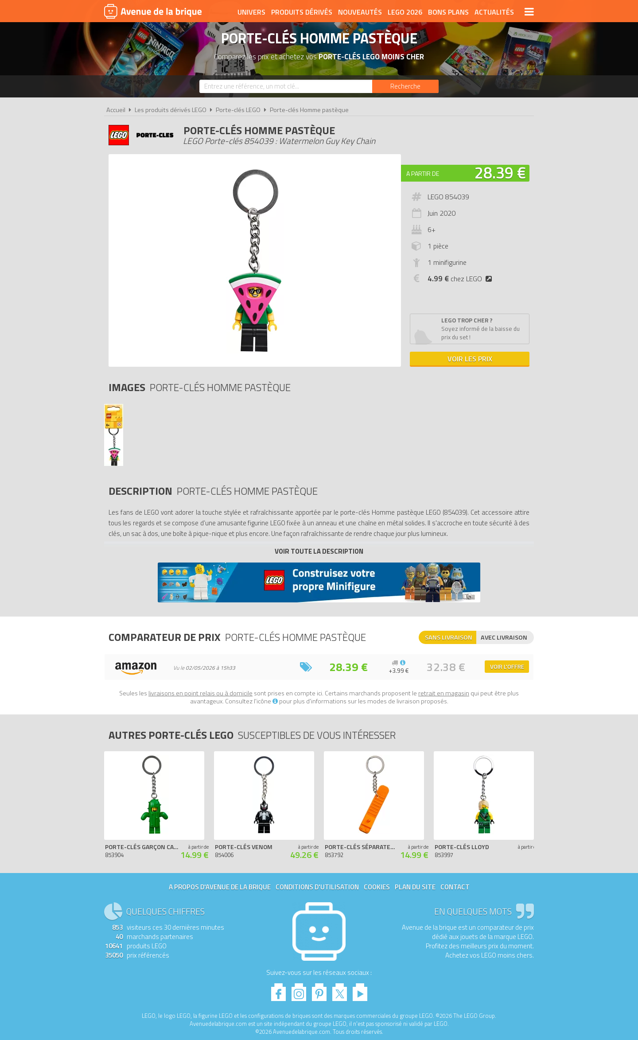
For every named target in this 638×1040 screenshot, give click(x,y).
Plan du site (415, 887)
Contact (455, 887)
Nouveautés (360, 12)
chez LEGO (461, 278)
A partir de (422, 173)
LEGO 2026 (405, 12)
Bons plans (448, 12)
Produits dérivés (301, 12)
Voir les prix (469, 358)
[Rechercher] (405, 86)
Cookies (377, 887)
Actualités (494, 12)
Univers (251, 12)
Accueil (115, 110)
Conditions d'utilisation (317, 887)
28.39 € (500, 172)
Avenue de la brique (153, 11)
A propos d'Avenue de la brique (220, 887)
